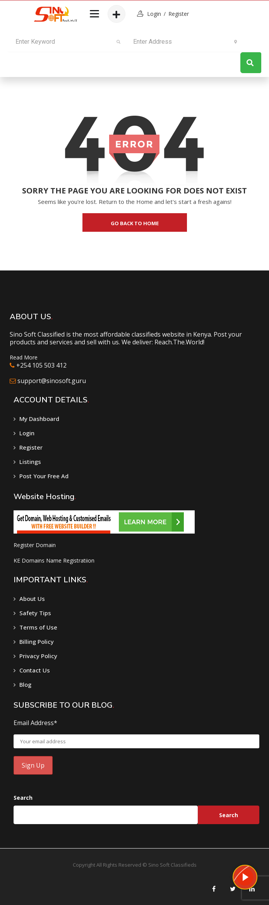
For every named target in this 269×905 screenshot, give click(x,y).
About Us (32, 598)
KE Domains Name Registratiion (54, 560)
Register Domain (35, 545)
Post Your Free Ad (44, 476)
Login (26, 433)
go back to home (135, 223)
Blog (25, 684)
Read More (24, 357)
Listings (30, 461)
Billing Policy (36, 641)
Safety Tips (35, 613)
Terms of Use (38, 627)
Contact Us (34, 670)
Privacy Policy (38, 656)
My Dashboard (39, 419)
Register (178, 13)
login (154, 13)
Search (23, 797)
